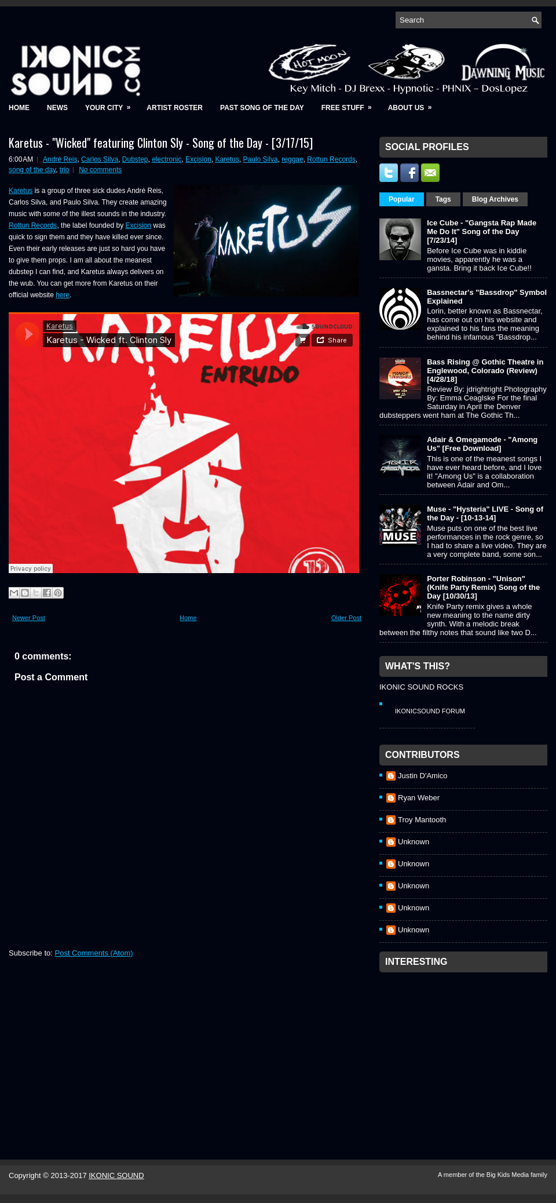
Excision (198, 159)
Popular (402, 199)
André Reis (60, 159)
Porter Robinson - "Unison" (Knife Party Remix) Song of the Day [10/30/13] (483, 587)
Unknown (413, 841)
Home (19, 108)
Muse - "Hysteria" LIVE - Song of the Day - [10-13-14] (485, 513)
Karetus (227, 159)
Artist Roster (175, 108)
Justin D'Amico (423, 775)
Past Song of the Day (262, 108)
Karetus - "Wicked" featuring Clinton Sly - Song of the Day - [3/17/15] (161, 142)
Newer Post (28, 617)
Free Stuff (350, 104)
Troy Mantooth (422, 819)
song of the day (32, 170)
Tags (443, 199)
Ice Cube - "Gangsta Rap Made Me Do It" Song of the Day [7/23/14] (481, 231)
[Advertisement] (466, 1050)
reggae (292, 159)
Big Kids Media (509, 1174)
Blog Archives (495, 199)
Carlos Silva (99, 159)
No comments (100, 170)
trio (65, 170)
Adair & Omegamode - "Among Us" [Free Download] (482, 444)
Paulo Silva (260, 159)
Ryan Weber (419, 797)
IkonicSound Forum (430, 711)
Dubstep (135, 159)
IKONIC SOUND (116, 1175)
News (57, 108)
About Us (414, 104)
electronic (166, 159)
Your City (111, 104)
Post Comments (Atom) (94, 953)
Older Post (346, 617)
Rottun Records (331, 159)
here (63, 295)
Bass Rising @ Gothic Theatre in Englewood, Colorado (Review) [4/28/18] (485, 371)
